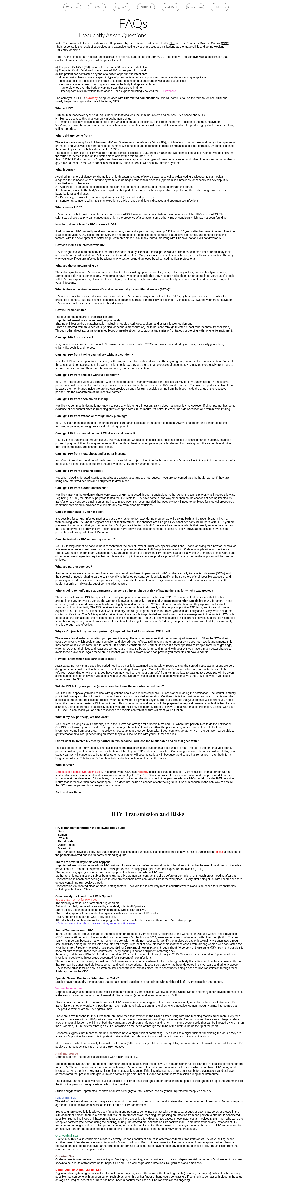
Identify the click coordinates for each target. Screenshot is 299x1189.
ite (174, 91)
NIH (172, 43)
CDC (225, 43)
